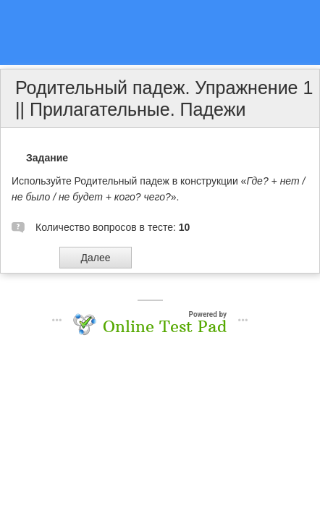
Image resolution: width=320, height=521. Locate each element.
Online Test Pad (165, 326)
